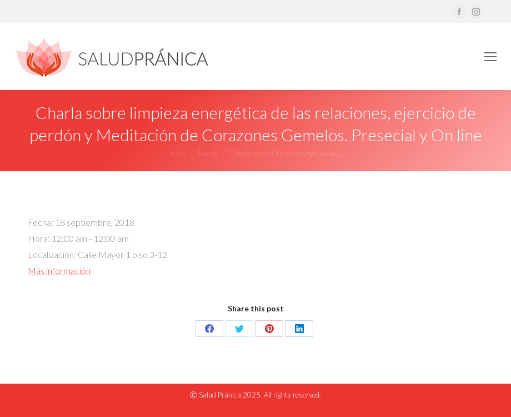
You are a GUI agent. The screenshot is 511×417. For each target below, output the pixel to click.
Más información (59, 270)
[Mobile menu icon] (490, 56)
